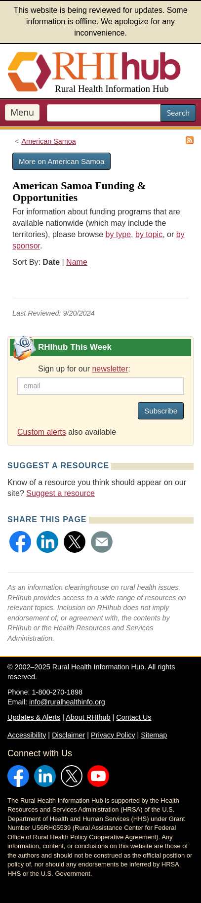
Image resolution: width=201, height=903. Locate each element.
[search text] (104, 113)
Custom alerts (41, 432)
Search (178, 113)
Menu (22, 112)
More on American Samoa (61, 161)
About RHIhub (88, 717)
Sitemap (154, 735)
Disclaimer (68, 735)
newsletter (110, 369)
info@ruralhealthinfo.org (67, 702)
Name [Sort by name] (76, 262)
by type (118, 234)
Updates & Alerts (33, 717)
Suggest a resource (60, 493)
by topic (148, 234)
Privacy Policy (113, 735)
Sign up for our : (84, 369)
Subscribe (160, 411)
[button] (20, 542)
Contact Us (133, 717)
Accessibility (26, 735)
